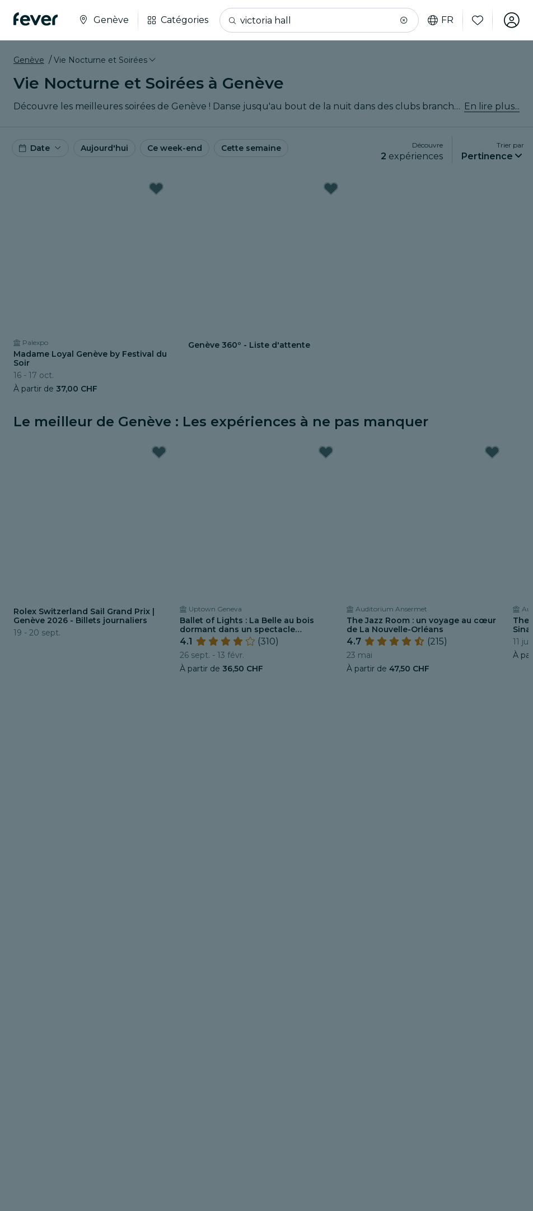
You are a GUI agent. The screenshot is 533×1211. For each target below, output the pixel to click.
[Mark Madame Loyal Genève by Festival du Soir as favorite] (156, 188)
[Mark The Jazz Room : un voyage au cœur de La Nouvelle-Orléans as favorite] (492, 452)
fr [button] (440, 20)
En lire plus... (492, 106)
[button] (403, 20)
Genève (28, 60)
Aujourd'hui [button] (104, 148)
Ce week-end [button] (174, 148)
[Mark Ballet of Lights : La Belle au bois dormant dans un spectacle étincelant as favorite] (326, 452)
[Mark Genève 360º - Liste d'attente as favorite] (331, 188)
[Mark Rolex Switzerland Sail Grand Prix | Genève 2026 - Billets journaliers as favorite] (159, 452)
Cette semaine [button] (251, 148)
